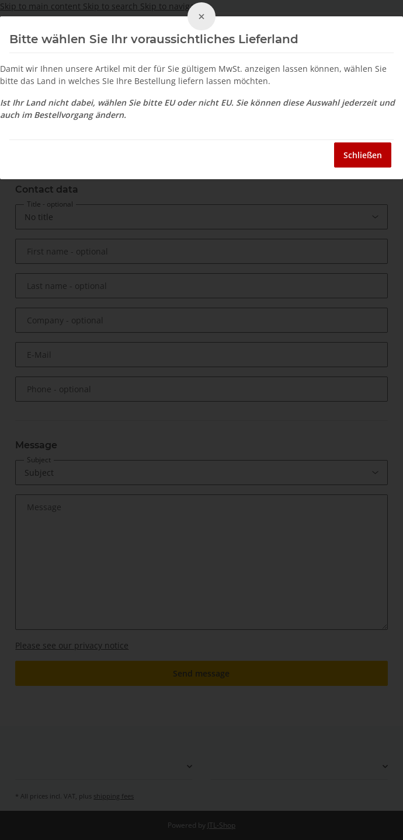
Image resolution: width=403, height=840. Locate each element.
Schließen (362, 155)
